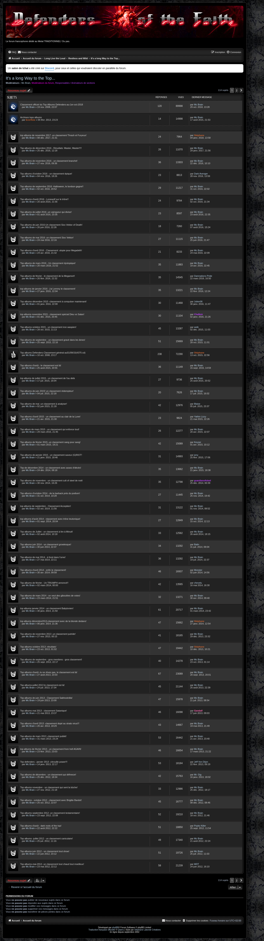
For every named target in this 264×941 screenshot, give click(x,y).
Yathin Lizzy (200, 416)
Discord (49, 68)
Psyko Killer (200, 825)
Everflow (30, 120)
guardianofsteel (202, 480)
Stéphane (199, 135)
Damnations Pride (203, 276)
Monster (198, 570)
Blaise (197, 404)
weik (196, 327)
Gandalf (198, 710)
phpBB (115, 927)
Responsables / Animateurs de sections (75, 83)
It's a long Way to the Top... (30, 78)
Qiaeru (121, 930)
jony (196, 455)
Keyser (197, 442)
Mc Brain (25, 83)
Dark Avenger (201, 173)
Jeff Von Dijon (201, 762)
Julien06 (198, 301)
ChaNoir (198, 314)
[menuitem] (12, 52)
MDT (196, 864)
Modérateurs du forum (43, 83)
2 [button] (236, 90)
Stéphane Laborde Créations (147, 930)
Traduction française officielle (101, 930)
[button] (241, 90)
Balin (196, 544)
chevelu (198, 583)
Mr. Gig (197, 774)
